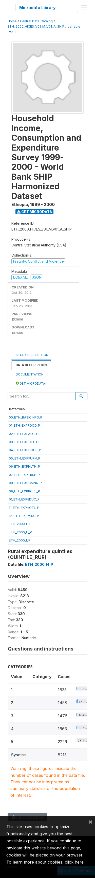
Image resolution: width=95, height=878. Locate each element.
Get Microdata (34, 212)
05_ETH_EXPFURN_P (24, 458)
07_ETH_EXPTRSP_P (24, 475)
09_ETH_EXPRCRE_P (24, 491)
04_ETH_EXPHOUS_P (25, 450)
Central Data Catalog (36, 21)
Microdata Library (37, 7)
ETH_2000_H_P (20, 532)
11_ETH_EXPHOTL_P (24, 508)
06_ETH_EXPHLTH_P (24, 466)
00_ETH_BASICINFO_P (25, 417)
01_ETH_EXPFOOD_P (24, 425)
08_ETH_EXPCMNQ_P (25, 483)
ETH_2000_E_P (20, 524)
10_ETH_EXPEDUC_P (24, 499)
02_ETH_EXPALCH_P (25, 434)
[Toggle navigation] (84, 8)
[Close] (90, 822)
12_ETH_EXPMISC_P (24, 516)
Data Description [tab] (31, 365)
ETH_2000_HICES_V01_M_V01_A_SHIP (36, 26)
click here (74, 862)
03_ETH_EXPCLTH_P (25, 442)
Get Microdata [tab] (30, 383)
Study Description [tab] (32, 355)
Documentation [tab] (30, 374)
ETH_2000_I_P (19, 540)
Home (12, 21)
